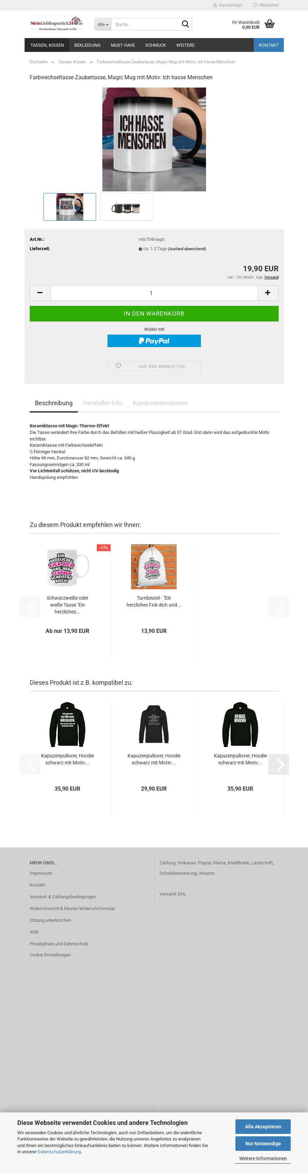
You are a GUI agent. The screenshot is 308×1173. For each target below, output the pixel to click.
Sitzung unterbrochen (50, 920)
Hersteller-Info (102, 403)
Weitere (185, 45)
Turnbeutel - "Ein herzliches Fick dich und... (154, 601)
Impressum (41, 873)
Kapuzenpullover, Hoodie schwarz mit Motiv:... (67, 759)
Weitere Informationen (263, 1158)
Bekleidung (87, 45)
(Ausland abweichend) (187, 249)
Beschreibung (54, 403)
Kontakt (269, 45)
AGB (34, 932)
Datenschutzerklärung (59, 1151)
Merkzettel (266, 5)
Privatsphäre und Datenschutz (59, 943)
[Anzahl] (154, 293)
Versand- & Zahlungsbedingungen (63, 896)
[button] (40, 293)
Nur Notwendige (263, 1143)
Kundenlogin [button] (228, 5)
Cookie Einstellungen (50, 954)
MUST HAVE (123, 45)
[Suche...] (102, 24)
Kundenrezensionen (160, 403)
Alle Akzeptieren (263, 1126)
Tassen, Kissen (47, 45)
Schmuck (155, 45)
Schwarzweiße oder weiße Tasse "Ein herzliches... (67, 605)
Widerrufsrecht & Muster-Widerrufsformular (72, 908)
